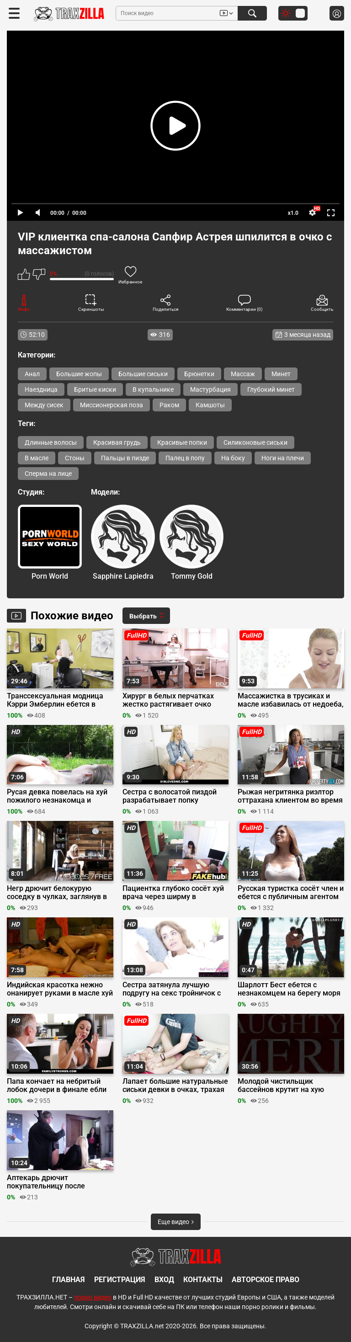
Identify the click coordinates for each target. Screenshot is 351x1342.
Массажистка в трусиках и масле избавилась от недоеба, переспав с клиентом (291, 700)
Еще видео (176, 1221)
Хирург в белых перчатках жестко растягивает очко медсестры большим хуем (168, 700)
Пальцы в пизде (125, 458)
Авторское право (265, 1279)
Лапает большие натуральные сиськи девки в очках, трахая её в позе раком (175, 1085)
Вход (164, 1279)
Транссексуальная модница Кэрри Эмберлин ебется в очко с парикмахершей (55, 700)
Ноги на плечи (282, 458)
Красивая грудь (117, 442)
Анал (32, 374)
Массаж (243, 374)
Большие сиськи (143, 374)
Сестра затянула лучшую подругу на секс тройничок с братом (171, 989)
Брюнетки (199, 374)
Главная (68, 1279)
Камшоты (210, 405)
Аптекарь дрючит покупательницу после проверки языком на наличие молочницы (58, 1182)
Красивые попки (182, 442)
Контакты (203, 1279)
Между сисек (44, 405)
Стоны (75, 458)
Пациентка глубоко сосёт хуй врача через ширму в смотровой (173, 892)
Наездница (41, 389)
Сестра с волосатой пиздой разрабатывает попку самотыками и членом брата (172, 796)
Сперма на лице (48, 473)
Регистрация (119, 1279)
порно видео (93, 1297)
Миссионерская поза (111, 405)
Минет (281, 374)
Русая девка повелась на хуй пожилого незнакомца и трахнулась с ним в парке (57, 796)
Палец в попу (185, 458)
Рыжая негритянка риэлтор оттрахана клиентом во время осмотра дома (290, 796)
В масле (36, 458)
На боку (233, 458)
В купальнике (153, 389)
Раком (169, 405)
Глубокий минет (271, 389)
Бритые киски (95, 389)
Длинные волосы (51, 442)
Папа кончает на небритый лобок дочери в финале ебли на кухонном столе (56, 1085)
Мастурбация (210, 389)
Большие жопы (79, 374)
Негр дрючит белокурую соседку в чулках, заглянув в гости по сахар (57, 892)
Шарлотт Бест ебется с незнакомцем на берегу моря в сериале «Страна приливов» (289, 989)
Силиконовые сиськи (255, 442)
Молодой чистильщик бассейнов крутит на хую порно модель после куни (282, 1085)
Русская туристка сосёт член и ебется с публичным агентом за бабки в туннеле (291, 892)
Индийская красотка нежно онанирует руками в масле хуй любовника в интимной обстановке (60, 989)
